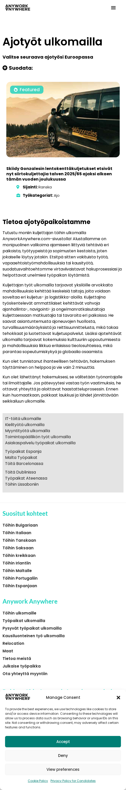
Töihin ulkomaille (19, 613)
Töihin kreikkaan (19, 555)
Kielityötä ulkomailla (24, 425)
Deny (63, 755)
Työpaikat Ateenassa (26, 478)
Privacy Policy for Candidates (73, 781)
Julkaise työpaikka (22, 666)
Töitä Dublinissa (20, 472)
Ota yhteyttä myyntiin (25, 673)
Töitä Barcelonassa (24, 463)
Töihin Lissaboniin (22, 484)
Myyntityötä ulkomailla (27, 431)
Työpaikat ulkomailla (24, 620)
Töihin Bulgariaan (20, 525)
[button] (118, 697)
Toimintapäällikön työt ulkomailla (38, 437)
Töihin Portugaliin (20, 578)
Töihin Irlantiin (17, 563)
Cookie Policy (38, 781)
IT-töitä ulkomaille (23, 419)
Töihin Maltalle (17, 570)
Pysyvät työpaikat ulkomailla (32, 628)
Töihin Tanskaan (19, 540)
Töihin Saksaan (18, 548)
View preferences (63, 769)
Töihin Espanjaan (20, 585)
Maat (8, 651)
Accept (63, 741)
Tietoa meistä (17, 658)
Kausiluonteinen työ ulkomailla (34, 635)
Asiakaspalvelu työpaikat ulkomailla (40, 443)
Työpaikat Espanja (23, 451)
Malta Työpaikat (21, 457)
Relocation (13, 643)
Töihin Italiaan (17, 532)
